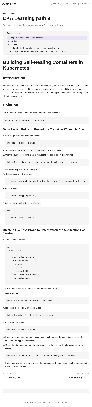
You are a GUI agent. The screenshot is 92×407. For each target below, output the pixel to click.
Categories (51, 4)
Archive (67, 4)
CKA (28, 25)
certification (36, 25)
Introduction (14, 41)
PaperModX (63, 402)
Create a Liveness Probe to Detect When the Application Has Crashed (39, 51)
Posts (12, 14)
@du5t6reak (84, 4)
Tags (60, 4)
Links (74, 4)
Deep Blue (9, 3)
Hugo (56, 402)
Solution (13, 45)
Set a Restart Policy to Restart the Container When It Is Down (36, 48)
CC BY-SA (41, 402)
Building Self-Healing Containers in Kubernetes (26, 38)
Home (5, 14)
